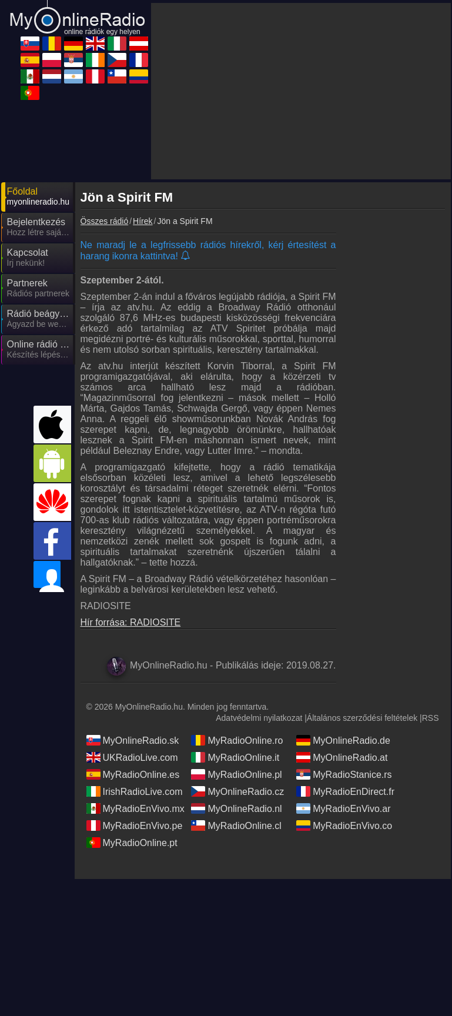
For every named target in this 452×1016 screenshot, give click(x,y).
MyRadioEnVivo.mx (135, 808)
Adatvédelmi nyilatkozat (259, 718)
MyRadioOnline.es (133, 774)
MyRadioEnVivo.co (344, 825)
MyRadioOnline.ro (237, 740)
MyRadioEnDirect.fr (345, 791)
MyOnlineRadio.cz (237, 791)
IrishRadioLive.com (134, 791)
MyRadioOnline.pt (132, 842)
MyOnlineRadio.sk (132, 740)
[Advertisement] (301, 91)
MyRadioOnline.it (235, 757)
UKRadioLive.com (132, 757)
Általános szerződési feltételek (362, 718)
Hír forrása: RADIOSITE (131, 622)
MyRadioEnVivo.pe (134, 825)
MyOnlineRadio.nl (236, 808)
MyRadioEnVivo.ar (343, 808)
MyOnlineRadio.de (343, 740)
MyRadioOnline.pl (236, 774)
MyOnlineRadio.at (341, 757)
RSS (430, 718)
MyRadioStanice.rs (343, 774)
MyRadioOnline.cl (236, 825)
